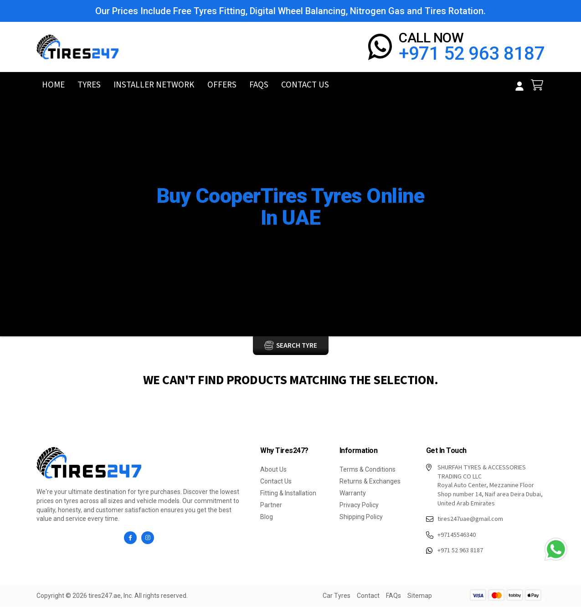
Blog (266, 517)
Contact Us (303, 85)
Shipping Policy (361, 517)
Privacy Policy (359, 505)
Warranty (352, 494)
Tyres (88, 85)
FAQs (257, 85)
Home (53, 85)
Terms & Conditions (367, 470)
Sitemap (419, 596)
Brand (302, 241)
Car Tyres (266, 241)
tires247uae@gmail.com (464, 520)
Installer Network (154, 85)
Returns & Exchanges (370, 482)
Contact (368, 596)
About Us (273, 470)
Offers (223, 85)
